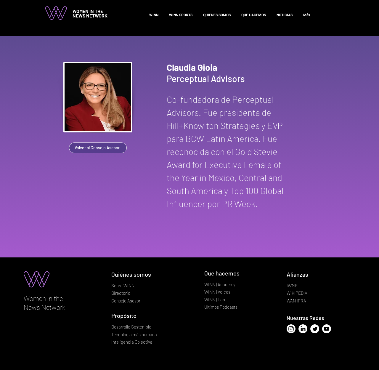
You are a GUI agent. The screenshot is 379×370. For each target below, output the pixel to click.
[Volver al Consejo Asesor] (98, 147)
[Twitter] (314, 328)
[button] (253, 12)
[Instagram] (291, 328)
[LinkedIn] (302, 328)
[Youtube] (326, 328)
